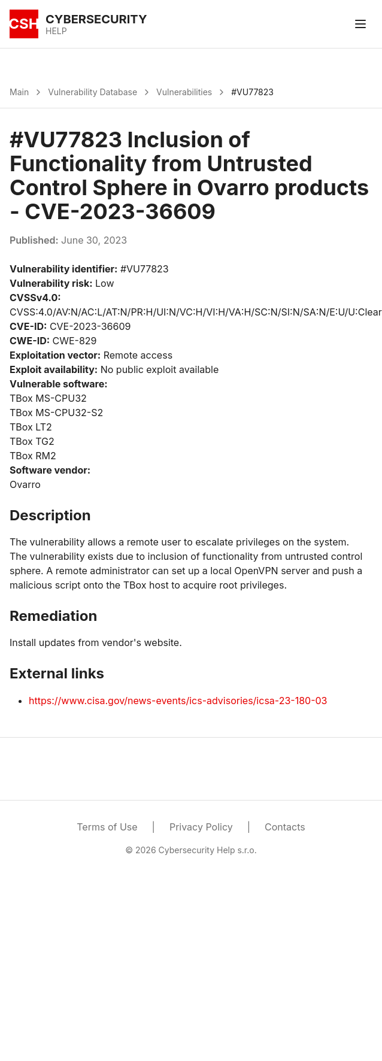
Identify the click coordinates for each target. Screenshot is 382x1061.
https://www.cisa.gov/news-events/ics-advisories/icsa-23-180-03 (178, 701)
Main (19, 92)
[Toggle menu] (360, 24)
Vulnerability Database (92, 92)
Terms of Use (107, 827)
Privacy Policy (201, 827)
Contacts (285, 827)
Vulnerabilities (184, 92)
